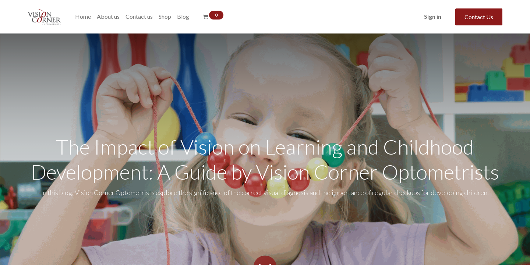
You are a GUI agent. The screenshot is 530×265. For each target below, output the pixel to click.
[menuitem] (83, 16)
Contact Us (478, 16)
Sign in (432, 16)
